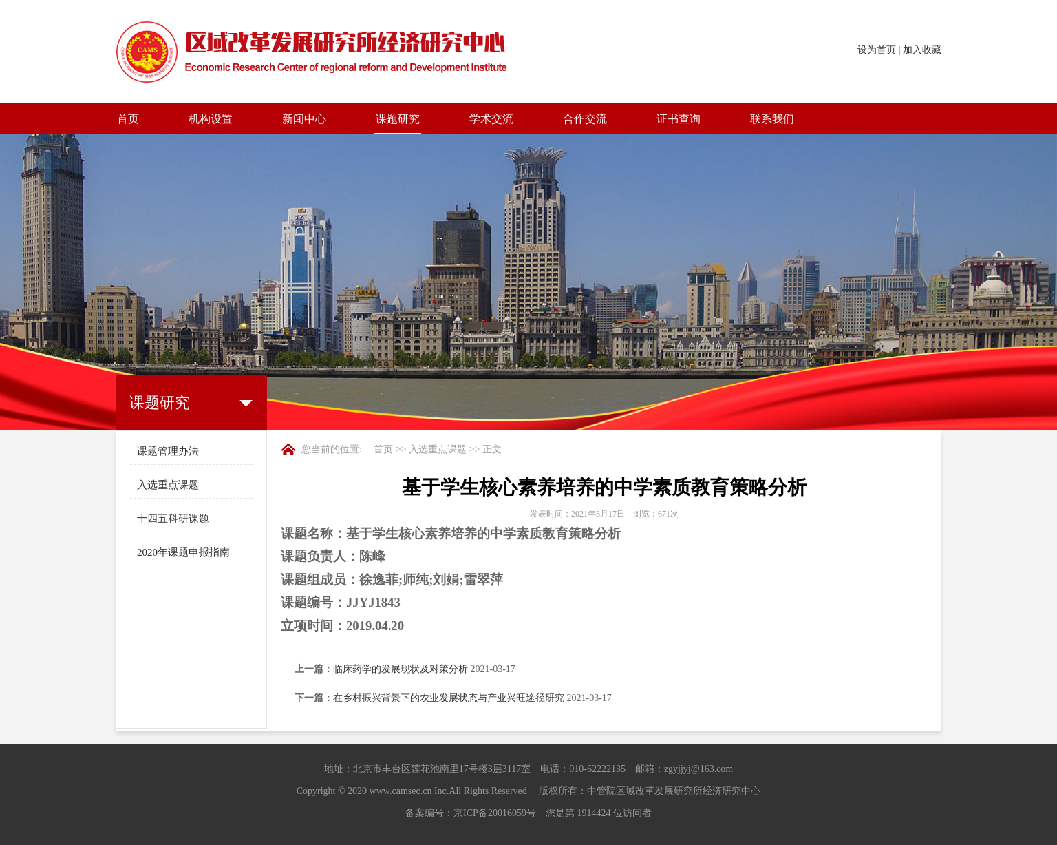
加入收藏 (922, 50)
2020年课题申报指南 (183, 552)
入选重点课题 (168, 484)
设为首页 (876, 50)
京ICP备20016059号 (494, 813)
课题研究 (398, 119)
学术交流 (491, 119)
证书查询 (678, 119)
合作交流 (585, 119)
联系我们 (772, 119)
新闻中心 (304, 119)
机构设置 (211, 119)
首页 (128, 119)
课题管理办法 (168, 451)
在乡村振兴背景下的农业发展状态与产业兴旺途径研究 (448, 698)
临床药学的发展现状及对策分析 (400, 669)
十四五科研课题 (173, 518)
